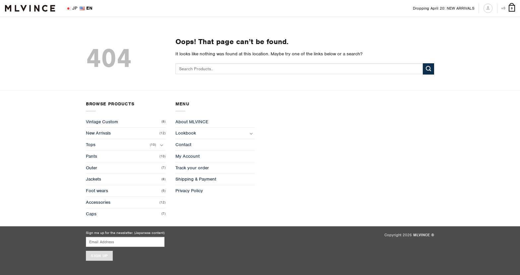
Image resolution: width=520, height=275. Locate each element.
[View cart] (508, 8)
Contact (183, 144)
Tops (91, 144)
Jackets (93, 179)
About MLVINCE (191, 122)
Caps (91, 214)
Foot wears (97, 190)
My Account (187, 156)
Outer (91, 168)
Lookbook (185, 133)
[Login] (488, 8)
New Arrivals (98, 133)
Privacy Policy (189, 190)
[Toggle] (161, 144)
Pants (91, 156)
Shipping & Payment (195, 179)
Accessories (98, 202)
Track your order (192, 168)
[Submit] (428, 69)
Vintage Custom (102, 122)
